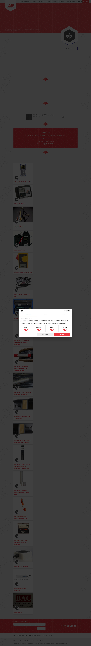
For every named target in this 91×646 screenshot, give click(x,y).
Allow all (62, 334)
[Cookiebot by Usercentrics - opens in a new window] (65, 311)
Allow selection (45, 334)
